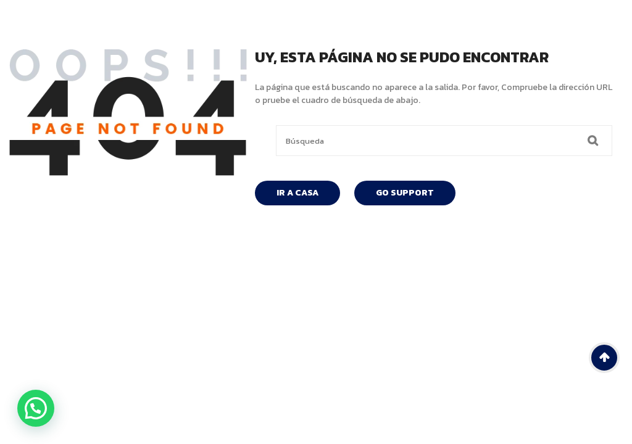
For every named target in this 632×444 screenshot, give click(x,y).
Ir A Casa (297, 192)
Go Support (405, 192)
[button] (35, 408)
